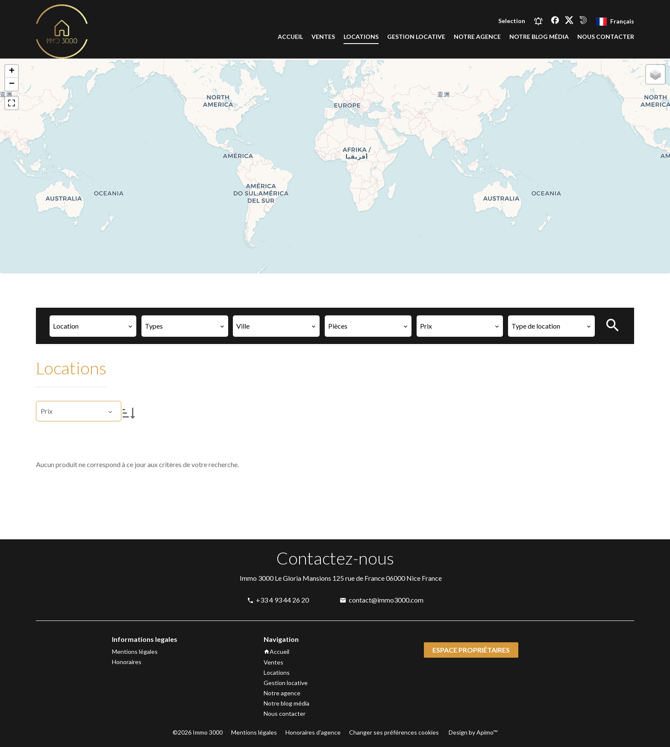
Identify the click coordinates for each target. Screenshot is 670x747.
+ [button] (12, 71)
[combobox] (93, 326)
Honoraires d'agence (313, 732)
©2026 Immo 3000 (198, 732)
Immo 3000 (256, 578)
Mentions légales (254, 732)
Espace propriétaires (471, 650)
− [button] (12, 84)
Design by (472, 732)
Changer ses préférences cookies (394, 732)
